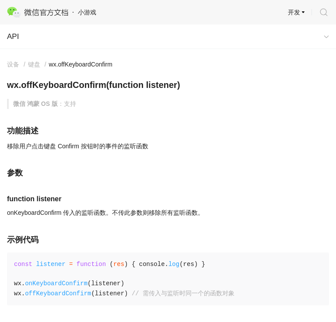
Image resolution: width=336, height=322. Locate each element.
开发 (294, 12)
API (13, 36)
